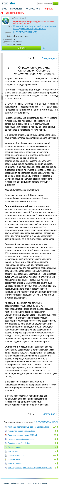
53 (55, 459)
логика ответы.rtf (15, 459)
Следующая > (49, 58)
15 (55, 443)
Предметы (16, 8)
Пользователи (32, 8)
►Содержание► (2, 100)
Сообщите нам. (25, 23)
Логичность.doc (14, 463)
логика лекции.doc (16, 455)
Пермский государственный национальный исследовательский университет (34, 27)
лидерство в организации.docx (21, 431)
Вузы (5, 8)
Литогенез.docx (14, 447)
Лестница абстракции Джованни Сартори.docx (28, 427)
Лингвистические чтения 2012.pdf (22, 435)
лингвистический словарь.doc (21, 439)
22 (55, 435)
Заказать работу (15, 13)
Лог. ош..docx (13, 451)
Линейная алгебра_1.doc (19, 443)
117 (54, 427)
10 (55, 447)
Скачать (21, 48)
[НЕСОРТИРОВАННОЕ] (25, 32)
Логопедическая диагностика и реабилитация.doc (30, 467)
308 (54, 455)
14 (55, 439)
